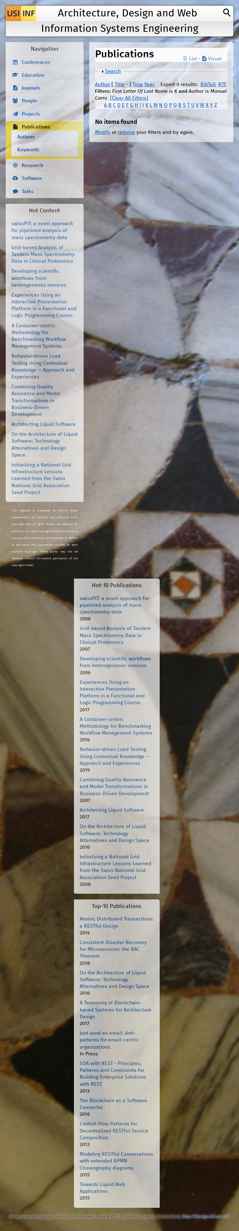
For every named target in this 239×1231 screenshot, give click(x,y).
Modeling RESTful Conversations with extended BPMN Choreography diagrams (116, 1161)
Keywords (28, 149)
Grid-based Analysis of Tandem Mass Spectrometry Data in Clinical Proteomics (43, 254)
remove (126, 132)
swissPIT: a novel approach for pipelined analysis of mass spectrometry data (42, 230)
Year (149, 84)
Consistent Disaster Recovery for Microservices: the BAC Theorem (113, 949)
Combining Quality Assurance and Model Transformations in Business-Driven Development (35, 400)
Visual (212, 58)
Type (138, 84)
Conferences (36, 62)
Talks (28, 191)
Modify (102, 132)
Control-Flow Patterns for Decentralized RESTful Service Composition (114, 1130)
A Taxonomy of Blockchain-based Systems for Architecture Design (115, 1009)
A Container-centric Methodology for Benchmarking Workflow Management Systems (116, 726)
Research (32, 165)
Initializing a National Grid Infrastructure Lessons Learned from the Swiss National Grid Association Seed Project (41, 479)
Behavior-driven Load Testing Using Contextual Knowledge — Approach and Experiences (115, 756)
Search (113, 71)
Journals (31, 88)
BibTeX (208, 84)
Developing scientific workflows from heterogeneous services (38, 278)
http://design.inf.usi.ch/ (205, 1217)
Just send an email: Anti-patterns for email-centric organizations (109, 1040)
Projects (31, 114)
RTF (222, 84)
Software (32, 178)
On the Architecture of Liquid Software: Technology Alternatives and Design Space (114, 833)
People (30, 101)
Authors (26, 137)
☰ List (190, 58)
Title (120, 84)
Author (102, 84)
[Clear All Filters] (129, 98)
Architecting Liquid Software (43, 424)
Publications (36, 127)
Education (33, 75)
